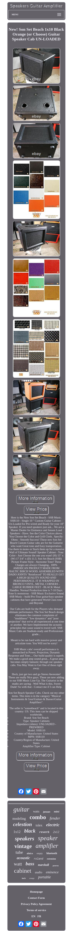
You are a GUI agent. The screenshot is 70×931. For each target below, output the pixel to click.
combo (37, 817)
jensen (46, 812)
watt (18, 863)
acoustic (23, 858)
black (29, 831)
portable (44, 877)
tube (19, 852)
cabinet (22, 870)
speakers (24, 838)
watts (36, 811)
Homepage (36, 891)
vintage (23, 846)
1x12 (17, 832)
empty (40, 853)
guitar (21, 809)
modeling (19, 818)
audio (38, 872)
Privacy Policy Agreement (36, 904)
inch (24, 878)
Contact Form (36, 897)
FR (39, 916)
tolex (39, 825)
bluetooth (51, 853)
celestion (22, 824)
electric (53, 824)
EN (33, 916)
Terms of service (36, 910)
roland (38, 858)
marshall (43, 864)
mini (56, 811)
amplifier (47, 845)
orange (31, 878)
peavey (56, 865)
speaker (48, 838)
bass (30, 863)
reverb (44, 832)
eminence (52, 872)
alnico (30, 853)
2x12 (56, 832)
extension (51, 858)
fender (55, 818)
